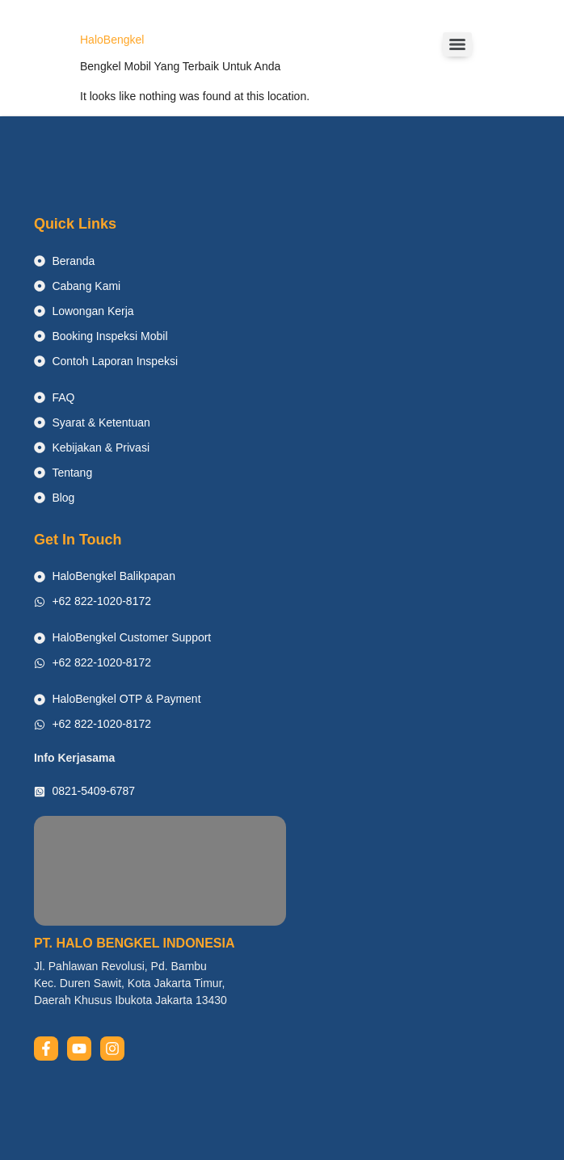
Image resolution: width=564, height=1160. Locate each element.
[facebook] (46, 1048)
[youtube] (79, 1048)
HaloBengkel (112, 39)
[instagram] (112, 1048)
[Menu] (457, 44)
